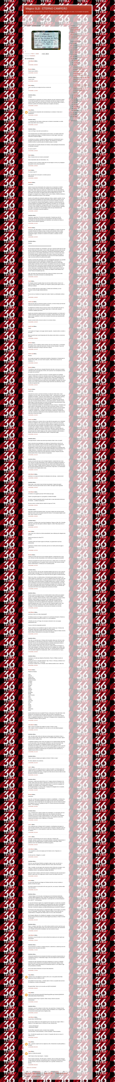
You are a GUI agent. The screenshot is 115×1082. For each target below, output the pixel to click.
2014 (73, 47)
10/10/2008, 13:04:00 (33, 363)
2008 (73, 58)
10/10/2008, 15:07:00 (33, 729)
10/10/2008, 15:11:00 (33, 751)
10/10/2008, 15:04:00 (33, 720)
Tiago (29, 110)
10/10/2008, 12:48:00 (33, 297)
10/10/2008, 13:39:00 (33, 478)
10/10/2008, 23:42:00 (33, 1037)
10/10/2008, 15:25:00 (33, 844)
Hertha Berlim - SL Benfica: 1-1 (80, 71)
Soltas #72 (75, 65)
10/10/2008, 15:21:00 (33, 832)
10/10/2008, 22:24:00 (33, 1001)
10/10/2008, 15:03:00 (33, 651)
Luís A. (30, 767)
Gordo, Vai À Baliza (75, 36)
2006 (73, 114)
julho (74, 98)
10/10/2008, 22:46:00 (33, 1012)
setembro (75, 95)
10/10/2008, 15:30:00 (33, 876)
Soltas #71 (75, 79)
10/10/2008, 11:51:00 (33, 124)
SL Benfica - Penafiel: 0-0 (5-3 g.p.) (81, 75)
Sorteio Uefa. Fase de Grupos (79, 86)
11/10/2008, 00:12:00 (33, 1047)
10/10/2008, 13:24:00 (33, 469)
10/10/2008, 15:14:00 (33, 775)
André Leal (30, 301)
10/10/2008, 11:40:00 (33, 105)
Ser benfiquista (76, 81)
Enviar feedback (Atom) (35, 1076)
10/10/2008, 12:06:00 (33, 178)
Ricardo (30, 69)
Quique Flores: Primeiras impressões (81, 85)
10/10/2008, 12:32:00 (33, 276)
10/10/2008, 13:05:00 (33, 384)
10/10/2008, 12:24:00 (33, 236)
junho (74, 100)
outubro (75, 64)
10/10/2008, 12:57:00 (33, 349)
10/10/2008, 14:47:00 (33, 565)
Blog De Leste (74, 34)
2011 (73, 52)
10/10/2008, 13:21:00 (33, 434)
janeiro (75, 110)
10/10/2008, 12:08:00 (33, 211)
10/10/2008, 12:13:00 (33, 223)
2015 (73, 45)
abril (74, 104)
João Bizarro (31, 61)
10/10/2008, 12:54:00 (33, 322)
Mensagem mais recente (32, 1073)
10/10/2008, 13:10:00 (33, 415)
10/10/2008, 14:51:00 (33, 607)
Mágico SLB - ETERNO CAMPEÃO (46, 8)
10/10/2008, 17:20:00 (33, 970)
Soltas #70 (75, 92)
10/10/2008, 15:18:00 (33, 790)
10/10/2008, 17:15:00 (33, 949)
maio (74, 102)
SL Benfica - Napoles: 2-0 (78, 90)
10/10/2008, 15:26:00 (33, 856)
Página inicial (48, 1073)
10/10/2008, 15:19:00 (33, 806)
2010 (73, 54)
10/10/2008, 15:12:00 (33, 762)
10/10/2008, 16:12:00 (33, 889)
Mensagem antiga (61, 1073)
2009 (73, 56)
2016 (73, 43)
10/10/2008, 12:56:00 (33, 338)
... (73, 83)
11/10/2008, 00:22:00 (33, 1064)
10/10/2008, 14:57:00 (33, 633)
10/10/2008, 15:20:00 (33, 820)
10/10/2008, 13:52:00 (33, 505)
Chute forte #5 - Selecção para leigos (81, 77)
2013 (73, 49)
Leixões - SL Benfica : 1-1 (78, 88)
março (74, 106)
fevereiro (75, 108)
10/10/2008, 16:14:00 (33, 919)
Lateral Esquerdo (74, 27)
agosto (75, 97)
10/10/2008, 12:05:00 (33, 150)
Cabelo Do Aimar (74, 37)
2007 (73, 112)
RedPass (73, 32)
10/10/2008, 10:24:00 (33, 72)
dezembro (75, 60)
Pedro (29, 85)
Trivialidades (32, 55)
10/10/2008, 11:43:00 (33, 115)
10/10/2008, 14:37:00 (33, 527)
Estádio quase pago (77, 73)
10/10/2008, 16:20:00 (33, 930)
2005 (73, 116)
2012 (73, 50)
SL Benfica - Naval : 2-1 (78, 69)
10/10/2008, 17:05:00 (33, 940)
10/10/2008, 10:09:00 (33, 64)
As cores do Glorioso (77, 67)
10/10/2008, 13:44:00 (33, 487)
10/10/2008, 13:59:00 (33, 516)
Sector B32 (73, 30)
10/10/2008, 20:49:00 (33, 988)
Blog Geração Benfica (75, 29)
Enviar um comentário (31, 1067)
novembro (75, 62)
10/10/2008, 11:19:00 (33, 90)
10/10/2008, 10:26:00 (33, 81)
